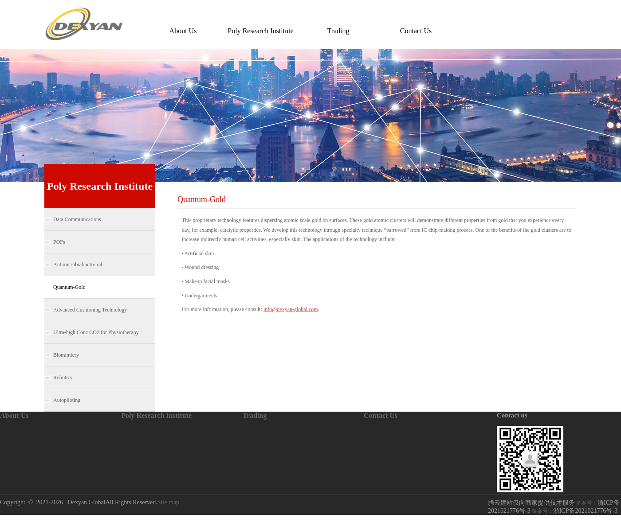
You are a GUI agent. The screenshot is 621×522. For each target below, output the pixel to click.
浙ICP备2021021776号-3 (585, 510)
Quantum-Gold (69, 287)
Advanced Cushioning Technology (90, 310)
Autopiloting (66, 400)
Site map (168, 502)
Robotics (62, 377)
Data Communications (77, 219)
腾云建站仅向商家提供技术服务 (531, 502)
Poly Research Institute (260, 31)
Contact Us (416, 31)
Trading (338, 31)
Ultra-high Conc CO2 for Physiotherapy (96, 332)
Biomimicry (66, 355)
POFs (59, 242)
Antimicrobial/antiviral (77, 264)
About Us (183, 31)
